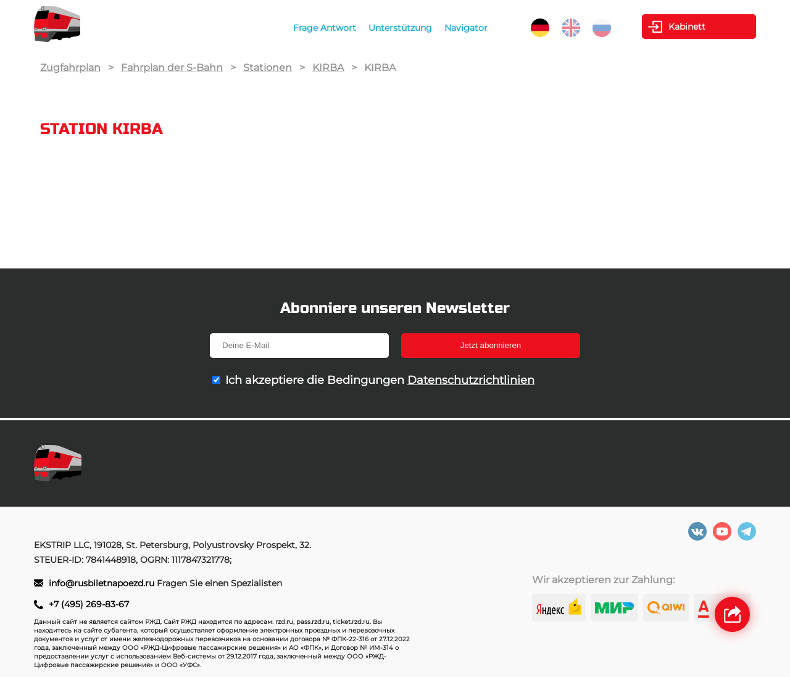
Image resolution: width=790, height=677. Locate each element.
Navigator (466, 27)
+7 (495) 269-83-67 (89, 604)
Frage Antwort (324, 27)
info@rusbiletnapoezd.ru (103, 583)
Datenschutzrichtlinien (470, 380)
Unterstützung (400, 27)
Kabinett (686, 26)
